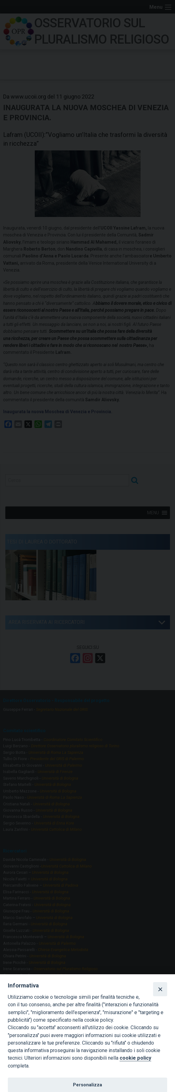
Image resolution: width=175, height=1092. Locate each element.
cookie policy (135, 1058)
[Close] (160, 989)
